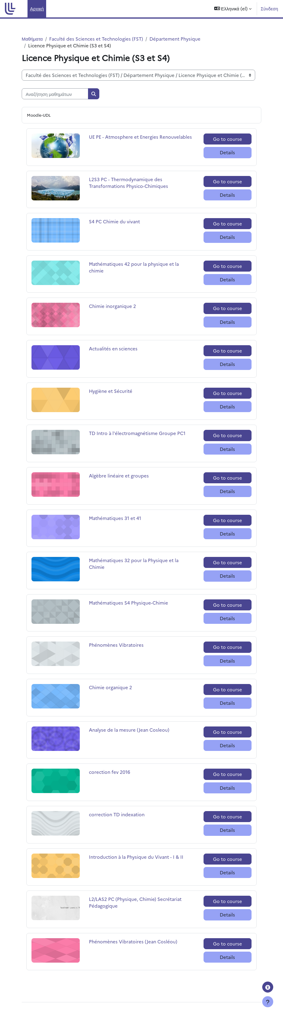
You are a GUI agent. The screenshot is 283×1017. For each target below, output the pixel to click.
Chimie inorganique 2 (112, 306)
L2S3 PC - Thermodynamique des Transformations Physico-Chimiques (128, 182)
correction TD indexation (117, 814)
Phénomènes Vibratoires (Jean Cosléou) (133, 941)
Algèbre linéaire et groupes (119, 475)
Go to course (227, 139)
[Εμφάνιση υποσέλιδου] (267, 1001)
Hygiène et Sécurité (110, 391)
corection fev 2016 (109, 772)
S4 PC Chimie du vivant (114, 221)
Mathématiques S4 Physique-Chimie (128, 602)
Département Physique (174, 38)
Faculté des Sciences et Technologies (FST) (96, 38)
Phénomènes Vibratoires (116, 645)
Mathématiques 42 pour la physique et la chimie (134, 267)
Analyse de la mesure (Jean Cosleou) (129, 729)
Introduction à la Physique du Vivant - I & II (136, 857)
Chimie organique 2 (110, 687)
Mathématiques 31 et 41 (115, 518)
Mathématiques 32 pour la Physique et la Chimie (133, 563)
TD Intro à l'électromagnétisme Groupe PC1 (137, 433)
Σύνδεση (269, 8)
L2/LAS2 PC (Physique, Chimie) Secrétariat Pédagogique (135, 902)
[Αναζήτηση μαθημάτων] (55, 93)
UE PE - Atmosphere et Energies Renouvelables (140, 137)
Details (227, 152)
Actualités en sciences (113, 348)
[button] (232, 8)
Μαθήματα (32, 38)
